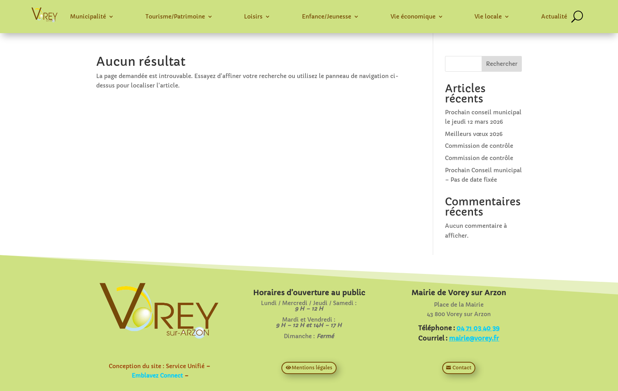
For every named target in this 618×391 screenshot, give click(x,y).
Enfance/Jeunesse (326, 16)
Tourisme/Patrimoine (175, 16)
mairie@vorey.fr (474, 338)
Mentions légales (312, 368)
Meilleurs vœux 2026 (474, 134)
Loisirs (253, 16)
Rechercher (501, 63)
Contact (461, 368)
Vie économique (413, 16)
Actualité (554, 16)
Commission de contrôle (479, 145)
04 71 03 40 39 (477, 328)
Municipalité (88, 16)
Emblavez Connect (157, 375)
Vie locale (488, 16)
